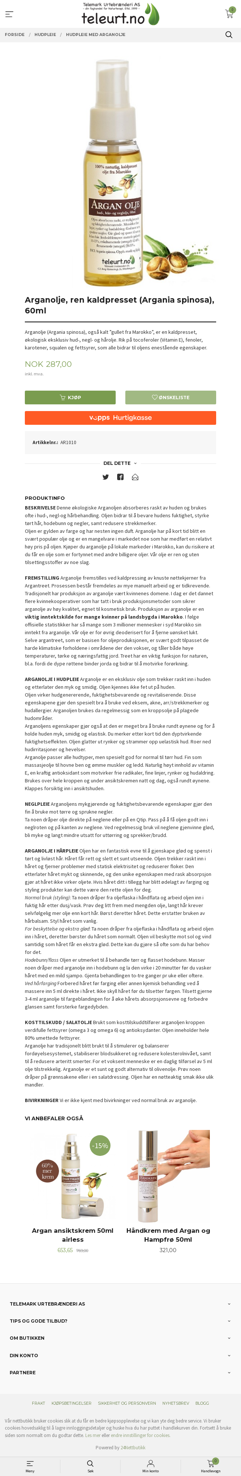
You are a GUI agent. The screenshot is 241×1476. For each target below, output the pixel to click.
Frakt (38, 1403)
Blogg (202, 1403)
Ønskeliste (170, 397)
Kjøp (70, 397)
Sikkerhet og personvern (127, 1403)
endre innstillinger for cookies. (141, 1435)
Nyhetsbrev (175, 1403)
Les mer (92, 1435)
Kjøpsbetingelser (72, 1403)
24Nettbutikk (133, 1447)
